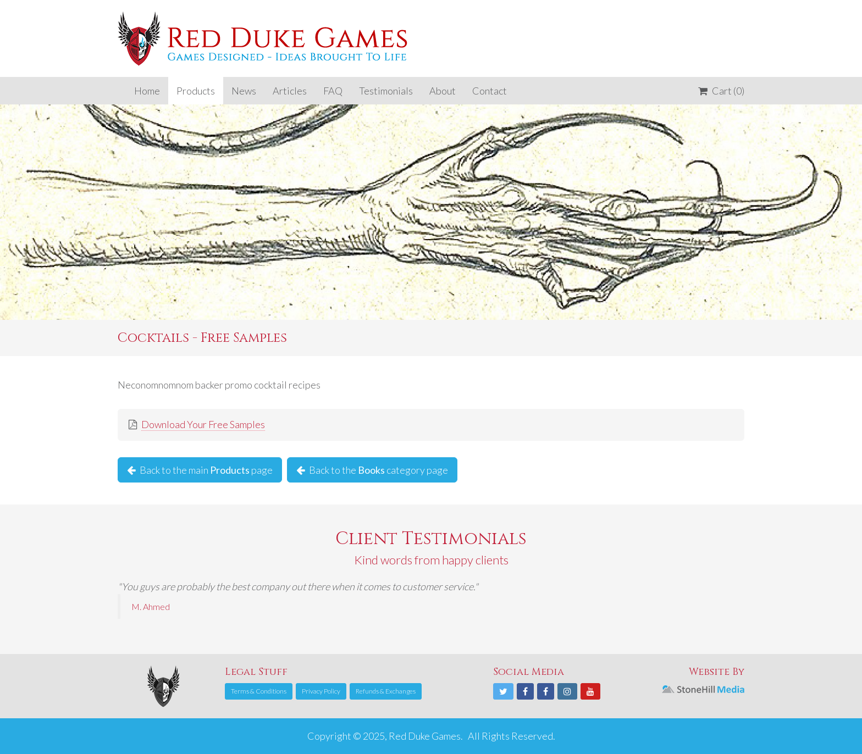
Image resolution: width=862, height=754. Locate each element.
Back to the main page (200, 470)
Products (195, 91)
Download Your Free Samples (203, 424)
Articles (290, 91)
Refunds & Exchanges (386, 691)
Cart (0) (721, 91)
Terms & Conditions (258, 691)
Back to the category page (372, 470)
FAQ (332, 91)
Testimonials (386, 91)
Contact (489, 91)
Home (147, 91)
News (243, 91)
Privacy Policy (321, 691)
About (442, 91)
